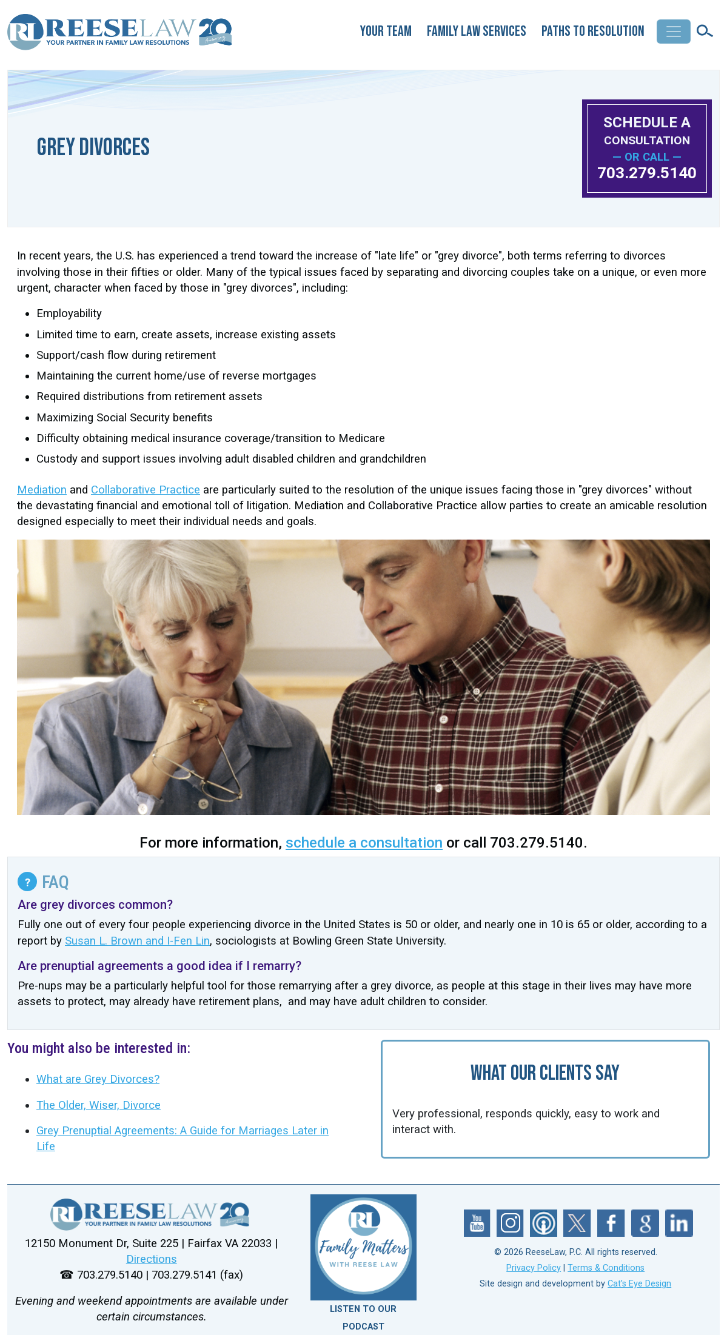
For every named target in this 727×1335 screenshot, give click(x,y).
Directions (151, 1259)
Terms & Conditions (606, 1268)
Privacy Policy (533, 1268)
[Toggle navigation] (674, 31)
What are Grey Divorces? (97, 1079)
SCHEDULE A (647, 130)
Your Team (386, 31)
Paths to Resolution (593, 31)
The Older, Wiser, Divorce (98, 1105)
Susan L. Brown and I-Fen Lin (137, 941)
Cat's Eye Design (639, 1284)
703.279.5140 (647, 173)
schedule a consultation (364, 842)
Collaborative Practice (145, 490)
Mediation (42, 490)
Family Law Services (476, 31)
